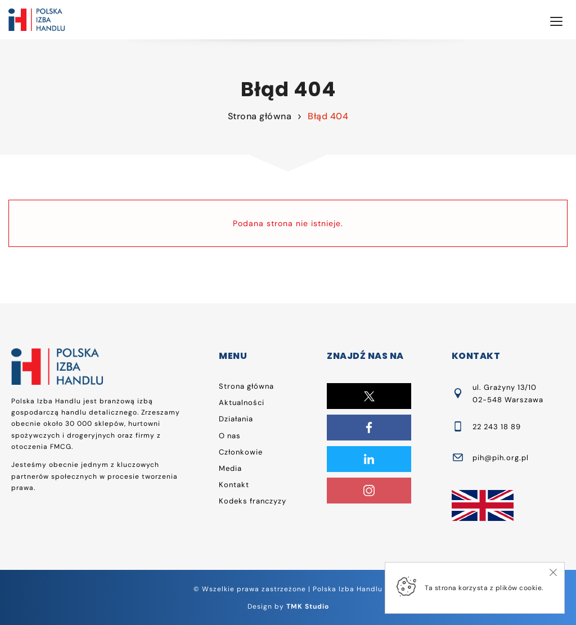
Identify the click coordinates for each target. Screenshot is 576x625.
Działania (236, 419)
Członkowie (241, 452)
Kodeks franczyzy (252, 501)
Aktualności (241, 402)
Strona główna (260, 116)
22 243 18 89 (496, 426)
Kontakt (234, 484)
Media (230, 468)
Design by (288, 606)
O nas (230, 435)
